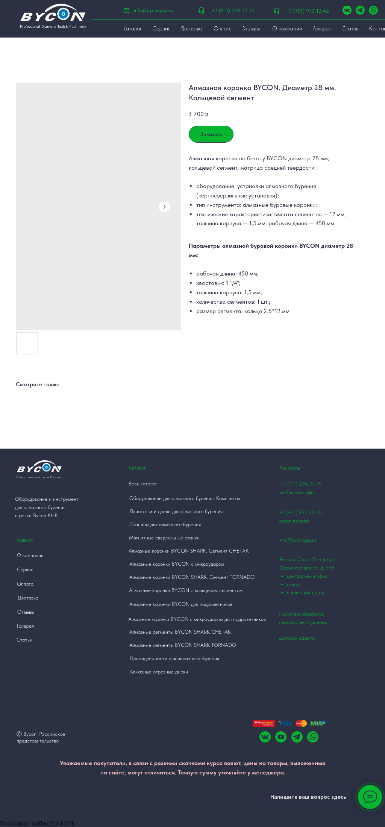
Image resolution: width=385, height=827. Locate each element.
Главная (24, 540)
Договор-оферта (297, 638)
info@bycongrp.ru (153, 10)
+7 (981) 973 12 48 (307, 11)
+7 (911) (289, 484)
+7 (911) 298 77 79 (233, 11)
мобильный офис (298, 492)
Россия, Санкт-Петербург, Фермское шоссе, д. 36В (313, 576)
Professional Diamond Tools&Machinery (53, 26)
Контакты (289, 468)
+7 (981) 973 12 (296, 512)
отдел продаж (294, 521)
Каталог (137, 468)
